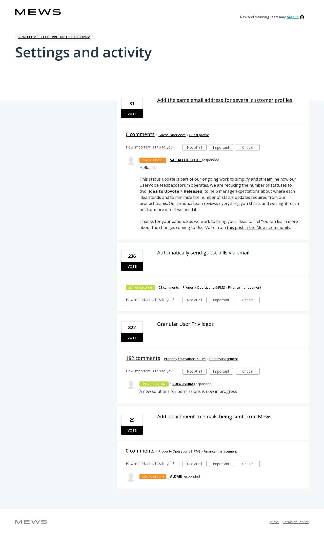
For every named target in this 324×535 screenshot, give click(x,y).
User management (223, 358)
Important (223, 148)
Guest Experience (172, 135)
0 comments (140, 134)
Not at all (197, 148)
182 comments (143, 358)
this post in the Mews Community (258, 227)
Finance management (244, 287)
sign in (293, 17)
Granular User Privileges (185, 323)
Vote (132, 114)
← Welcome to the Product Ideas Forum (54, 37)
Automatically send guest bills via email (203, 252)
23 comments (169, 287)
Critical (251, 148)
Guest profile (199, 135)
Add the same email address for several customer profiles (224, 100)
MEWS (274, 522)
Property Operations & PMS (204, 287)
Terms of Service (296, 522)
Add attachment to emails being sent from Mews (214, 416)
